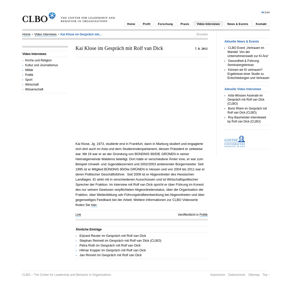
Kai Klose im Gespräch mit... (81, 34)
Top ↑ (266, 275)
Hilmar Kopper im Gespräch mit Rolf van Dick (113, 250)
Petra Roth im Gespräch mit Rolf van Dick (110, 245)
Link (78, 214)
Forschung (165, 23)
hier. (94, 205)
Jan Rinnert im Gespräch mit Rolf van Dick (111, 255)
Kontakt (261, 23)
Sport (29, 79)
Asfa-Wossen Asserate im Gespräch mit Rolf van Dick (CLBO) (245, 99)
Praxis (184, 23)
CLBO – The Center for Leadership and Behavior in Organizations (66, 275)
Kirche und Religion (38, 60)
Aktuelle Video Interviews (242, 89)
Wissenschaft (34, 89)
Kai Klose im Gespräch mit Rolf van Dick (119, 48)
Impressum (217, 275)
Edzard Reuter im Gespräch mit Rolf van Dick (113, 236)
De (263, 12)
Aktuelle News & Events (241, 41)
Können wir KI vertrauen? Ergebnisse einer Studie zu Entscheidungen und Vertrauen (248, 74)
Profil (146, 23)
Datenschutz (236, 275)
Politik (29, 75)
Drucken (202, 34)
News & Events (237, 23)
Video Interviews (208, 23)
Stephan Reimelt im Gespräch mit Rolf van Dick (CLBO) (120, 240)
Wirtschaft (32, 84)
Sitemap (253, 275)
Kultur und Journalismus (41, 65)
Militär (29, 70)
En (268, 12)
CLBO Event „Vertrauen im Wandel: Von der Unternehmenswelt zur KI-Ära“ (247, 52)
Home (131, 23)
